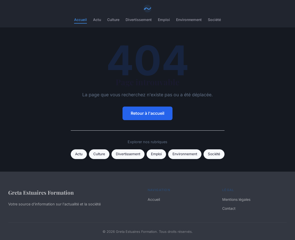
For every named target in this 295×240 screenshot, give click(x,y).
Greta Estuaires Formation (41, 192)
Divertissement (139, 19)
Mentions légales (236, 199)
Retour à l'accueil (147, 113)
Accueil (80, 19)
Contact (229, 208)
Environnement (189, 19)
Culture (113, 19)
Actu (97, 19)
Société (214, 19)
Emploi (164, 19)
